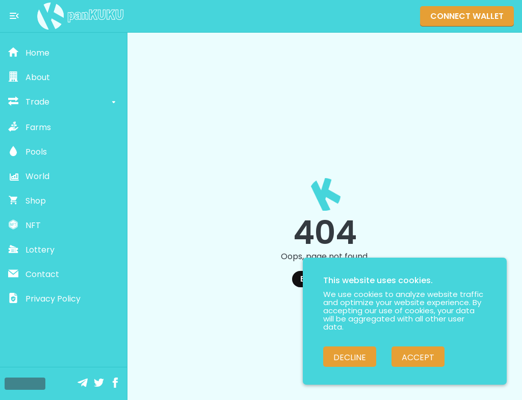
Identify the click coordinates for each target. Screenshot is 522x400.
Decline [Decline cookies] (349, 357)
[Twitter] (100, 384)
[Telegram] (83, 384)
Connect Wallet (467, 16)
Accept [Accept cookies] (418, 357)
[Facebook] (116, 384)
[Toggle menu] (14, 16)
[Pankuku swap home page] (81, 16)
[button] (63, 53)
